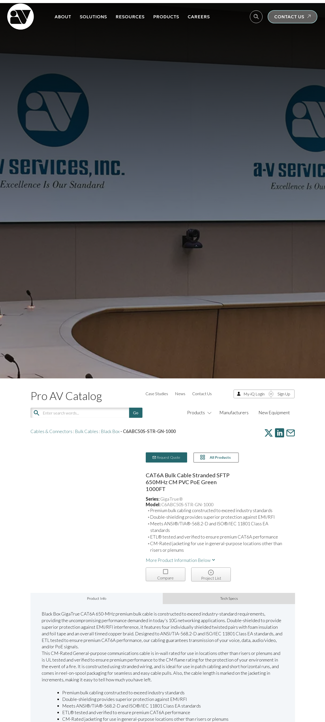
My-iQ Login (254, 393)
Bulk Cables (86, 431)
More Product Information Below (181, 560)
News (180, 393)
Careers (199, 17)
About (63, 17)
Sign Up (284, 393)
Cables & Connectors (51, 431)
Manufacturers (234, 412)
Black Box (110, 431)
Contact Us (202, 393)
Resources (130, 17)
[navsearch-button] (256, 16)
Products (166, 17)
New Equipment (274, 412)
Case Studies (156, 393)
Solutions (93, 17)
